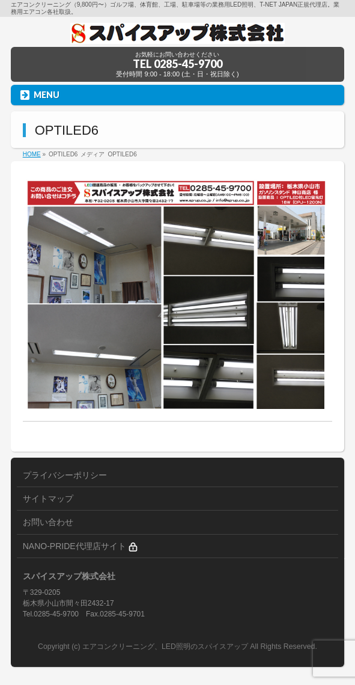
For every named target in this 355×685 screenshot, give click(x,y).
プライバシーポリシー (65, 475)
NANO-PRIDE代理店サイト (80, 546)
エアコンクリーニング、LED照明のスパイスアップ (166, 646)
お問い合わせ (48, 522)
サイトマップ (48, 498)
